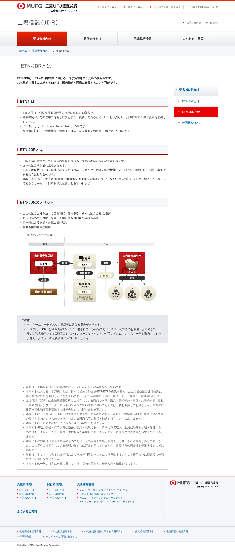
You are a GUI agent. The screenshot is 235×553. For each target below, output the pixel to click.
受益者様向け (40, 50)
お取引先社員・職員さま (167, 7)
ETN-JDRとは (27, 494)
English (214, 22)
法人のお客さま (136, 7)
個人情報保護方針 (144, 531)
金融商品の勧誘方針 (177, 531)
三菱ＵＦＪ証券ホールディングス (97, 494)
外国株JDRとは (192, 122)
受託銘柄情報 (142, 38)
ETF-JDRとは (190, 101)
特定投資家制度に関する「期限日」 (103, 531)
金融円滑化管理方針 (30, 531)
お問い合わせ (194, 22)
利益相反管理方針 (62, 531)
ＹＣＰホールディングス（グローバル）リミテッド (107, 501)
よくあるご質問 (192, 38)
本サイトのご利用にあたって (61, 536)
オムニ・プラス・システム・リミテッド (101, 497)
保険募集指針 (26, 536)
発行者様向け (92, 38)
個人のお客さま (110, 7)
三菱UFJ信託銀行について (204, 7)
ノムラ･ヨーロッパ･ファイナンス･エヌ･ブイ (103, 490)
